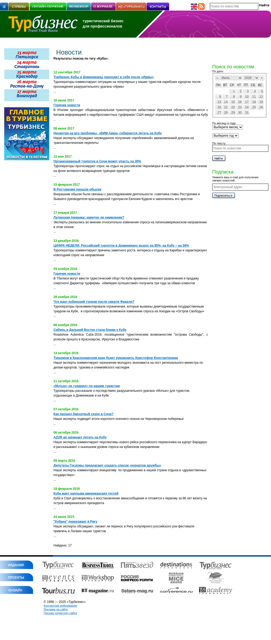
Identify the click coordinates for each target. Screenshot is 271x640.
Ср (232, 85)
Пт (246, 85)
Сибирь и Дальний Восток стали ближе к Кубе (90, 330)
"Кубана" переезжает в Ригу (75, 521)
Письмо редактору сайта (60, 613)
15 (233, 102)
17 (247, 102)
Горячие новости (66, 105)
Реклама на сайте (56, 609)
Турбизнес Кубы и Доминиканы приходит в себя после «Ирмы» (103, 77)
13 (219, 102)
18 (254, 102)
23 (240, 107)
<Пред (217, 78)
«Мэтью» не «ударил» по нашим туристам (86, 386)
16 (240, 102)
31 (247, 112)
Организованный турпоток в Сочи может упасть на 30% (97, 161)
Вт (225, 85)
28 (226, 112)
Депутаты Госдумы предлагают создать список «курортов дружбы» (107, 465)
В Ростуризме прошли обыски (77, 189)
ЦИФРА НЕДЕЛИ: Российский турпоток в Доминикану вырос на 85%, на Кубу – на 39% (121, 245)
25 (254, 107)
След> (262, 78)
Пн (218, 85)
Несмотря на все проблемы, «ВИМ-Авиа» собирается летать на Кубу (107, 133)
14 (226, 102)
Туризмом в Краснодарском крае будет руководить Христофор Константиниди (115, 358)
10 (247, 97)
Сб (253, 85)
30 (240, 112)
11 (254, 97)
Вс (260, 85)
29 (233, 112)
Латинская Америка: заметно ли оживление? (88, 217)
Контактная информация (60, 605)
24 (247, 107)
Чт (239, 85)
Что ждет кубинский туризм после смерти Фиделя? (93, 302)
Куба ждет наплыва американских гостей (85, 493)
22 (233, 107)
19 (261, 102)
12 (261, 97)
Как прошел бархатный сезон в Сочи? (83, 414)
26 (261, 107)
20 (219, 107)
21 (226, 107)
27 (219, 112)
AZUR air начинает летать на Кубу (80, 437)
